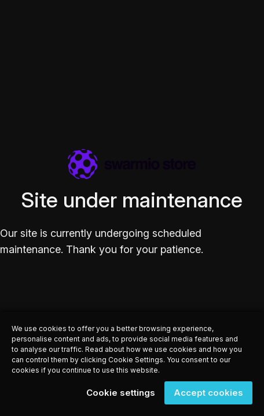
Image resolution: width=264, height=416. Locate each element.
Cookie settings (120, 392)
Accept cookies (208, 392)
